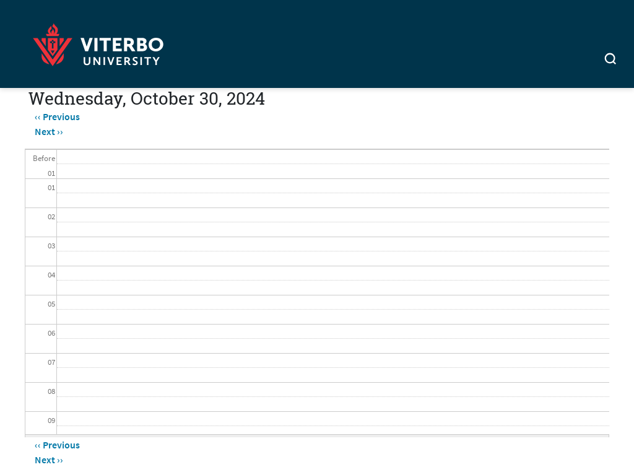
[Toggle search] (610, 60)
